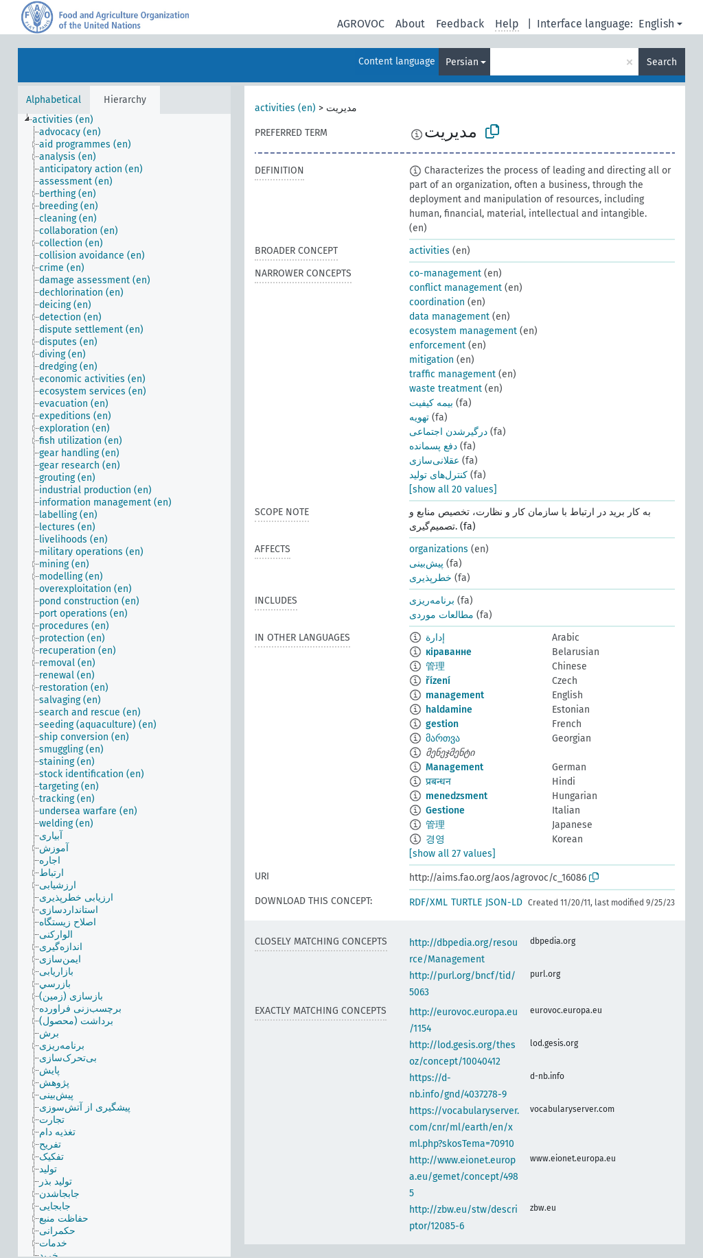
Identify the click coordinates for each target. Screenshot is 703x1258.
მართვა (443, 738)
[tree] (124, 685)
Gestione (445, 810)
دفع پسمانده (433, 446)
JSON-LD (503, 902)
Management (454, 767)
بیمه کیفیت (431, 403)
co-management (445, 273)
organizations (438, 549)
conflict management (455, 288)
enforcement (437, 345)
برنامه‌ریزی (431, 600)
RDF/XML (428, 902)
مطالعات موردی (441, 615)
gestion (442, 724)
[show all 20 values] (453, 489)
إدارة (435, 637)
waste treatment (445, 388)
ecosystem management (463, 331)
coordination (437, 302)
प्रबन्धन (438, 781)
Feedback (460, 23)
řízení (438, 681)
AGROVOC (360, 23)
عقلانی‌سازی (434, 460)
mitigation (431, 360)
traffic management (452, 374)
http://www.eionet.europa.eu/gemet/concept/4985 (463, 1176)
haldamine (449, 709)
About (410, 23)
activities (429, 251)
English (656, 23)
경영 (435, 839)
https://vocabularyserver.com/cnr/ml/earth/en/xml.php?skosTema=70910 (464, 1127)
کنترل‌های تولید (438, 475)
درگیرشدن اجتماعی (448, 432)
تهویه (419, 417)
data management (449, 316)
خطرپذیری (430, 578)
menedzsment (456, 796)
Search (662, 62)
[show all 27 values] (452, 853)
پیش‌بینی (426, 563)
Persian (462, 62)
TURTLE (466, 902)
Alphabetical (53, 100)
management (455, 695)
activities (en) (285, 108)
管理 (435, 666)
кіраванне (449, 652)
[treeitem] (69, 120)
